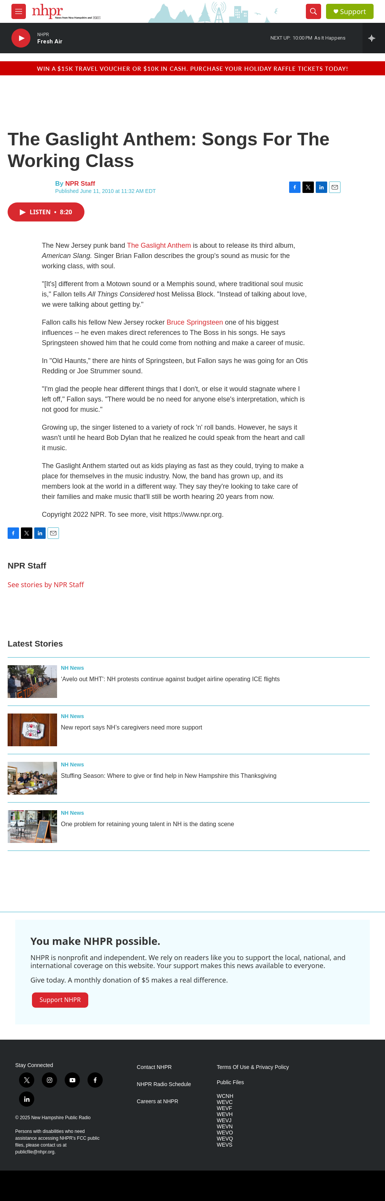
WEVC (225, 1102)
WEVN (225, 1126)
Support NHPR (60, 1000)
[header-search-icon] (313, 11)
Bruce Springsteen (195, 322)
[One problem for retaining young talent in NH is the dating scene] (32, 826)
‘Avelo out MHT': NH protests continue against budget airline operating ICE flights (170, 679)
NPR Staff (80, 183)
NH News (72, 668)
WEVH (225, 1114)
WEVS (224, 1145)
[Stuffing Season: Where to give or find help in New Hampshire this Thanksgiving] (32, 778)
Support (353, 12)
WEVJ (224, 1120)
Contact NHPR (154, 1067)
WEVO (225, 1133)
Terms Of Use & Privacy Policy (253, 1067)
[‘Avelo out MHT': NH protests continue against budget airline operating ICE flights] (32, 681)
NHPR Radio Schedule (164, 1084)
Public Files (230, 1082)
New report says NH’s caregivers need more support (131, 727)
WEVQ (225, 1139)
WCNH (225, 1096)
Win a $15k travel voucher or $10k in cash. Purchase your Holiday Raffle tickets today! (192, 68)
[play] (21, 38)
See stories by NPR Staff (46, 584)
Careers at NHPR (157, 1101)
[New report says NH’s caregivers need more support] (32, 730)
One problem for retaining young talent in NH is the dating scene (147, 824)
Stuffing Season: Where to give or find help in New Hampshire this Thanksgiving (169, 776)
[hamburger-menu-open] (18, 11)
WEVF (224, 1108)
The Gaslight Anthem (159, 245)
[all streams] (374, 38)
